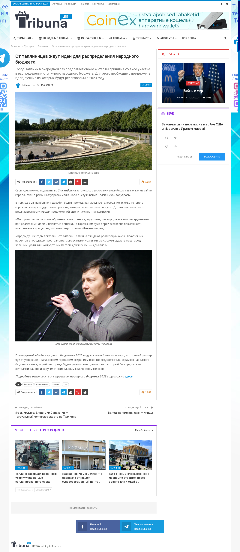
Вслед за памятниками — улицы (130, 412)
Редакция (70, 3)
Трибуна (117, 38)
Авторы (57, 3)
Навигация (113, 3)
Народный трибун (54, 38)
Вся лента (189, 38)
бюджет (28, 384)
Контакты (98, 3)
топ (65, 384)
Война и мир (193, 91)
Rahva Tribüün (89, 38)
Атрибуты (165, 38)
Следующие (43, 489)
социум (55, 384)
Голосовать (212, 156)
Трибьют (141, 38)
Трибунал (22, 38)
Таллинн (146, 85)
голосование (42, 384)
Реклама (84, 3)
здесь (129, 376)
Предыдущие (25, 489)
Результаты (184, 156)
